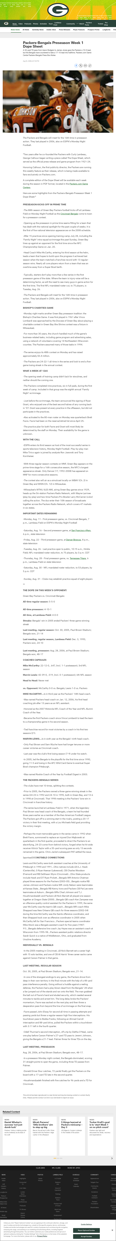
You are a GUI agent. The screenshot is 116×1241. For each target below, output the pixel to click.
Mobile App (4, 1210)
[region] (58, 1230)
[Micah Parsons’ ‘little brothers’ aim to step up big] (44, 1135)
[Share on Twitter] (81, 67)
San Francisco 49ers (81, 530)
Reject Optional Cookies (86, 1230)
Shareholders (94, 1206)
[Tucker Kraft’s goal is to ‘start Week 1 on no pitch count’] (100, 1135)
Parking (57, 1193)
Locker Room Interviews (23, 1193)
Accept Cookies (86, 1236)
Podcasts (23, 1204)
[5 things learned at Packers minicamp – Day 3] (72, 1134)
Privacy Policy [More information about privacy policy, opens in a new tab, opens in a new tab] (42, 1236)
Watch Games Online (23, 1214)
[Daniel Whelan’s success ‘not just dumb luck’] (15, 1135)
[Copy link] (90, 66)
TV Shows (23, 1208)
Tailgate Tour (94, 1182)
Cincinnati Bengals (70, 213)
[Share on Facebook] (76, 67)
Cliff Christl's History (4, 1186)
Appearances (94, 1178)
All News (4, 1206)
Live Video (23, 1188)
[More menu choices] (77, 23)
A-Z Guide (58, 1178)
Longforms (4, 1191)
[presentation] (112, 1158)
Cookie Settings (86, 1225)
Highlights (23, 1178)
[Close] (112, 1230)
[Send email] (85, 67)
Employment (58, 1214)
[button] (54, 1158)
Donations (94, 1191)
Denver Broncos (74, 539)
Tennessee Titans (78, 558)
